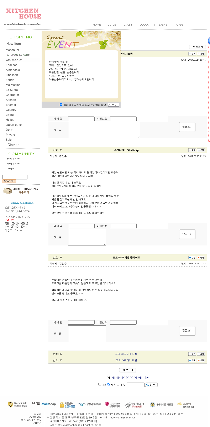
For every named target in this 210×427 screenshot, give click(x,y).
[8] (135, 377)
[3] (116, 377)
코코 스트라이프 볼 (126, 360)
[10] (143, 377)
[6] (127, 377)
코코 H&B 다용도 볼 (126, 353)
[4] (120, 377)
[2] (112, 377)
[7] (131, 377)
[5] (123, 377)
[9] (139, 377)
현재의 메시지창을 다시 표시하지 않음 (83, 105)
